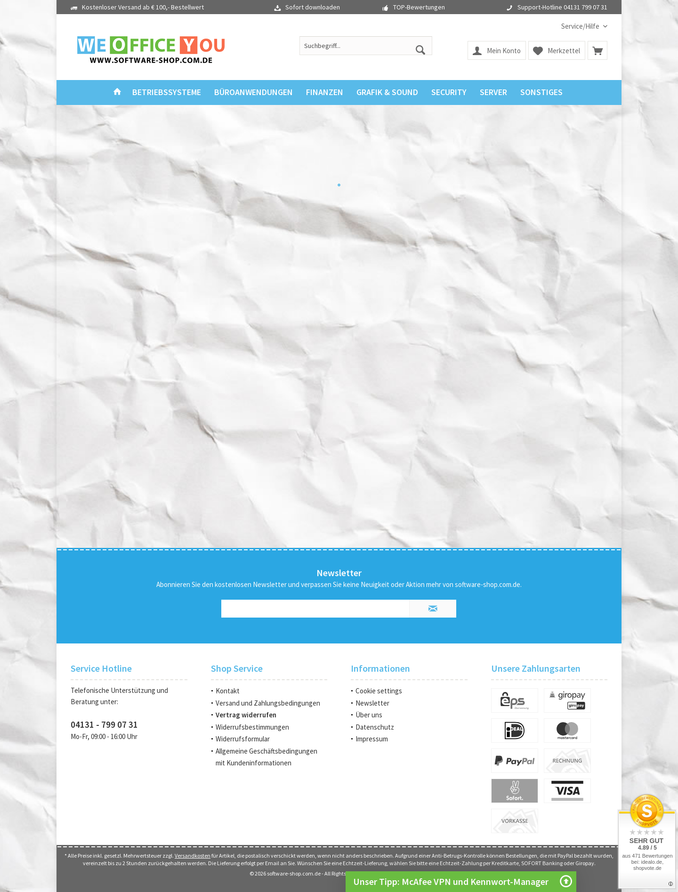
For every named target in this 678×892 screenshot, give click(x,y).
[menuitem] (580, 26)
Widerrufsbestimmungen (252, 727)
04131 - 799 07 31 (104, 724)
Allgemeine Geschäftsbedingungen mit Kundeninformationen (266, 757)
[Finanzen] (324, 92)
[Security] (449, 92)
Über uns (368, 714)
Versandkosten (192, 855)
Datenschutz (374, 727)
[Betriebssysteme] (167, 92)
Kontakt (228, 690)
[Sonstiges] (541, 92)
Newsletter (372, 703)
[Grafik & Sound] (387, 92)
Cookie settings (378, 690)
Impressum (371, 738)
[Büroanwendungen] (253, 92)
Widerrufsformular (243, 738)
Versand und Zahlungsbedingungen (268, 703)
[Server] (493, 92)
